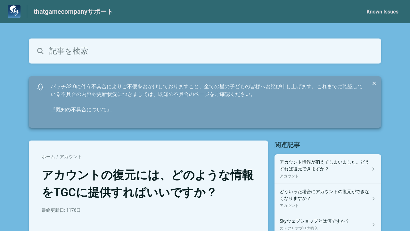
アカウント (71, 156)
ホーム (48, 156)
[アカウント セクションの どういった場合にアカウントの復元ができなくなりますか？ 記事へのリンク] (328, 198)
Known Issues (382, 12)
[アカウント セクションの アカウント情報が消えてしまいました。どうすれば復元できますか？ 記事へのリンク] (328, 169)
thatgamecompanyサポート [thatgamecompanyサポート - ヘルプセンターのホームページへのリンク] (73, 11)
